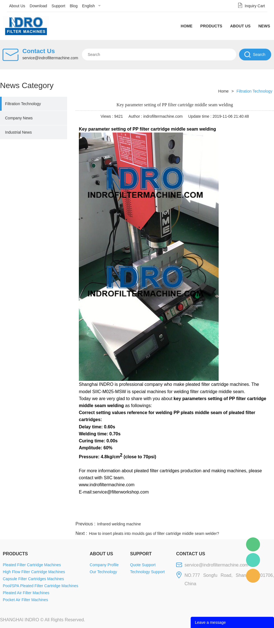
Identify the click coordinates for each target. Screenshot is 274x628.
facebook (174, 513)
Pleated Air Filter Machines (26, 593)
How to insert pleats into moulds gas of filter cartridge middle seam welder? (154, 533)
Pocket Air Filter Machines (25, 600)
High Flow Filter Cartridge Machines (34, 572)
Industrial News (18, 132)
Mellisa (253, 560)
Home (186, 26)
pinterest (234, 513)
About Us (17, 6)
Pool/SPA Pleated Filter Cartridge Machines (40, 586)
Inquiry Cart (255, 6)
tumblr (249, 513)
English (88, 6)
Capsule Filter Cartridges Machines (33, 579)
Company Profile (104, 565)
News (264, 26)
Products (211, 26)
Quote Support (142, 565)
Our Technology (103, 572)
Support (58, 6)
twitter (204, 513)
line (189, 513)
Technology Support (147, 572)
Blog (73, 6)
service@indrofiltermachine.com (50, 58)
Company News (19, 118)
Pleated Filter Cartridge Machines (32, 565)
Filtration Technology (23, 103)
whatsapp (219, 513)
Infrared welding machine (119, 524)
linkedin (264, 513)
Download (38, 6)
